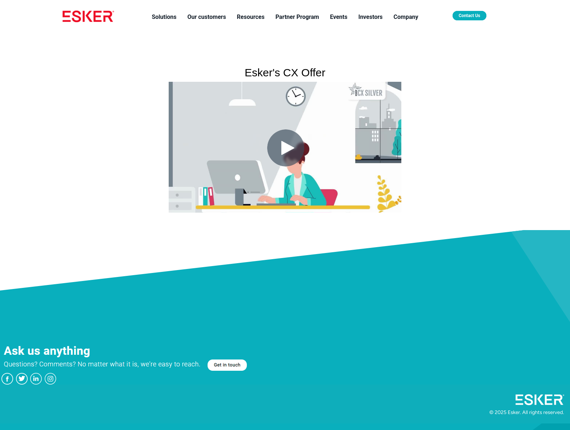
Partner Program (297, 16)
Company (406, 16)
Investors (370, 16)
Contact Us (469, 15)
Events (339, 16)
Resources (251, 16)
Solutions (164, 16)
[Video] (285, 147)
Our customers (206, 16)
